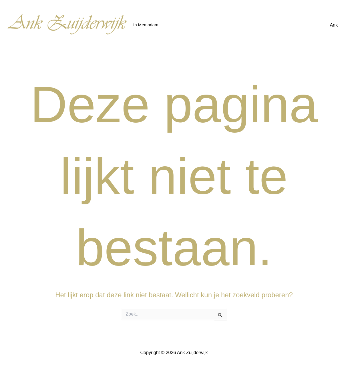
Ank (334, 25)
